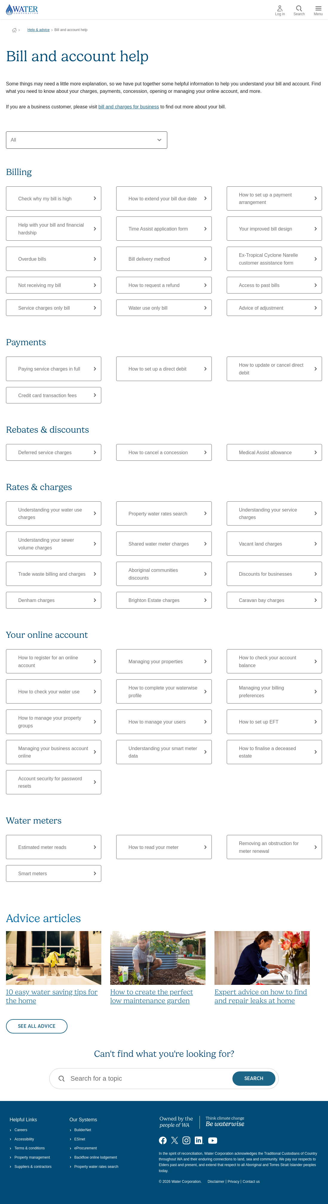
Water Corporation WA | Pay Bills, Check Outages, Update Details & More (14, 30)
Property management (30, 1157)
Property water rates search (94, 1167)
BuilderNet (80, 1130)
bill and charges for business (128, 106)
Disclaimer (216, 1181)
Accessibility (22, 1139)
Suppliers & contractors (30, 1167)
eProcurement (83, 1148)
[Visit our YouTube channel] (212, 1140)
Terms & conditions (27, 1148)
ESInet (77, 1139)
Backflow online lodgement (93, 1157)
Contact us (251, 1181)
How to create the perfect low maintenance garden (151, 996)
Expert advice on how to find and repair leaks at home (260, 996)
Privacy (233, 1181)
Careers (18, 1130)
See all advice (37, 1026)
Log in (280, 10)
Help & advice (38, 30)
